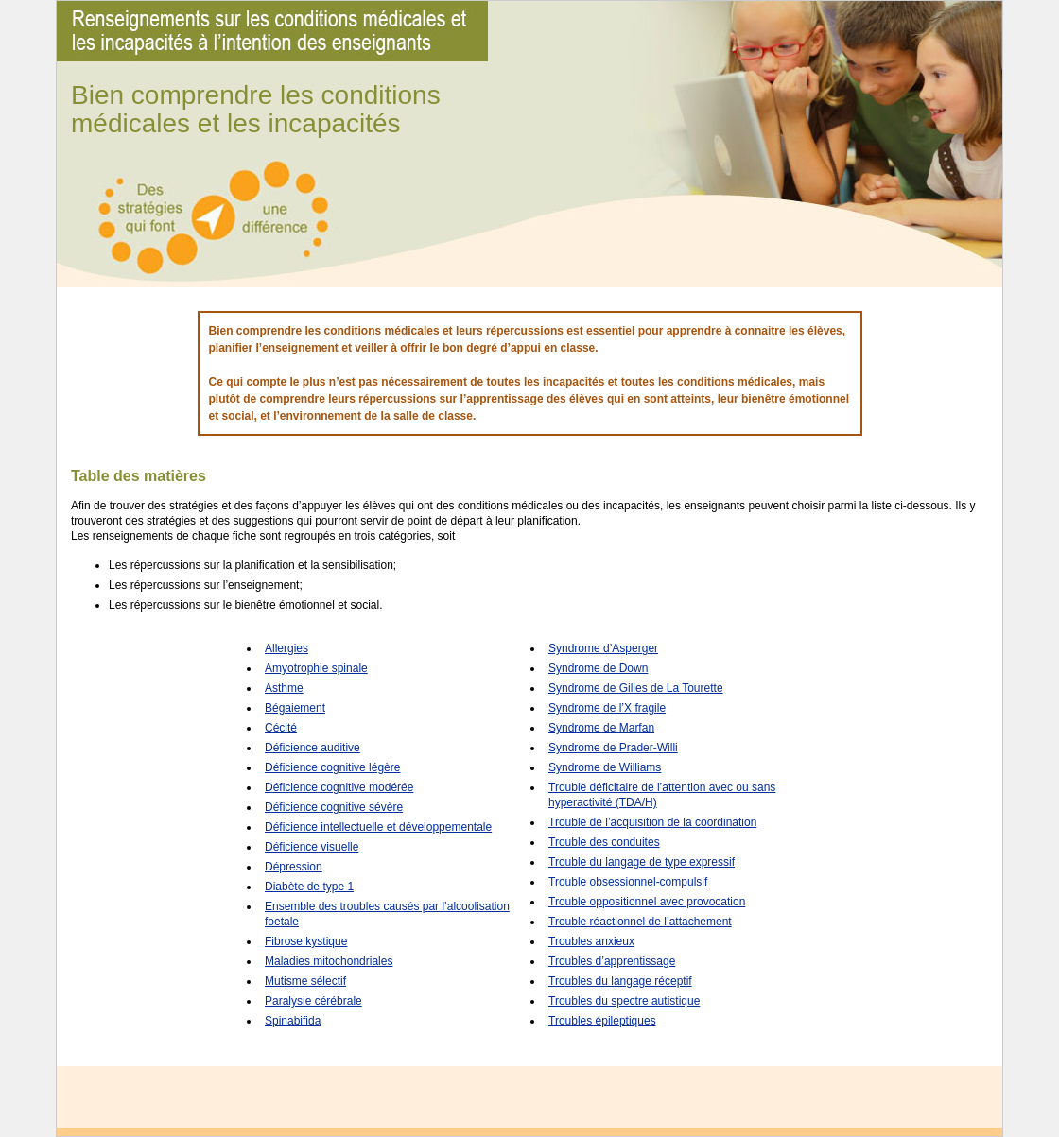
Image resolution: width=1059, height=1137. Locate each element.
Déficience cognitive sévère (334, 807)
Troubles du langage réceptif (620, 981)
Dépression (293, 866)
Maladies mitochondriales (328, 961)
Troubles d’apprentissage (611, 961)
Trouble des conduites (604, 842)
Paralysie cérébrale (313, 1001)
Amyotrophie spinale (316, 668)
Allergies (286, 648)
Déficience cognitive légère (332, 767)
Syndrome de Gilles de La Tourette (635, 688)
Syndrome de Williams (604, 767)
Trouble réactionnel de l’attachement (640, 921)
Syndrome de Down (598, 668)
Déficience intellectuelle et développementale (378, 827)
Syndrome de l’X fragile (607, 708)
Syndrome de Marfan (601, 727)
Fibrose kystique (306, 941)
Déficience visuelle (311, 846)
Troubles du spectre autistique (624, 1001)
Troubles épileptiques (602, 1020)
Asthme (284, 688)
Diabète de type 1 (309, 886)
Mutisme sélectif (305, 981)
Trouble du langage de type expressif (641, 862)
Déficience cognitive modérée (339, 787)
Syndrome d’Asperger (603, 648)
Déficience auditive (312, 747)
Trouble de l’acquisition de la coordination (652, 822)
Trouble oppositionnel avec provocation (646, 901)
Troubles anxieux (591, 941)
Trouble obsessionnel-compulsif (627, 881)
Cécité (281, 727)
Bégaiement (295, 708)
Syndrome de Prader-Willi (613, 747)
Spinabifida (293, 1020)
